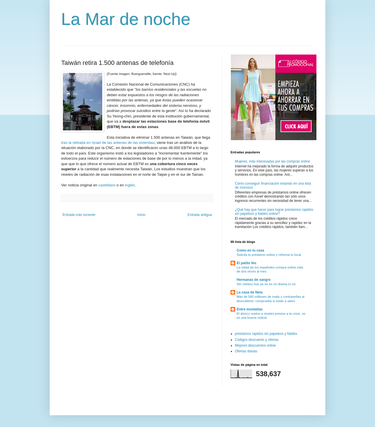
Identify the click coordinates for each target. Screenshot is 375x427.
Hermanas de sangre (253, 280)
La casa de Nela (249, 292)
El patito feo (246, 263)
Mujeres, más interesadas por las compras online (272, 161)
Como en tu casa (250, 250)
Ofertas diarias (246, 351)
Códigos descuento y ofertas (257, 340)
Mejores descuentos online (255, 345)
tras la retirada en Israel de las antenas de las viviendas (107, 142)
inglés (130, 185)
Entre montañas (250, 309)
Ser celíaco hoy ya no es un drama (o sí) (266, 284)
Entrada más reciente (79, 215)
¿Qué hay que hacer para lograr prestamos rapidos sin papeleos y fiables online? (274, 212)
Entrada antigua (200, 215)
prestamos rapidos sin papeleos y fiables (266, 334)
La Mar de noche (125, 19)
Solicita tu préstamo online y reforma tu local (269, 254)
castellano (106, 185)
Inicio (142, 215)
